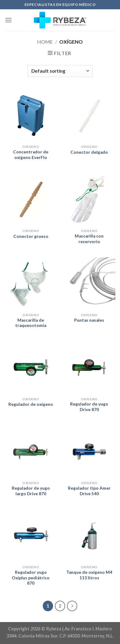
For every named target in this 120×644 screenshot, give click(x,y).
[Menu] (8, 20)
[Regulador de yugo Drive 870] (89, 367)
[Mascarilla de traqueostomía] (31, 283)
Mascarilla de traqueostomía (30, 323)
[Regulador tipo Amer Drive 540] (89, 452)
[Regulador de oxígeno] (31, 367)
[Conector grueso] (31, 199)
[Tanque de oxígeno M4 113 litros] (89, 536)
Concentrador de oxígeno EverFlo (30, 154)
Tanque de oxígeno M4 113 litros (89, 575)
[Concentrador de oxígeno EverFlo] (31, 115)
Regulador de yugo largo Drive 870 (31, 491)
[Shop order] (59, 71)
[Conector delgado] (89, 115)
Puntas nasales (89, 320)
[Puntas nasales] (89, 283)
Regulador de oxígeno (30, 404)
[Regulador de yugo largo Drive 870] (31, 452)
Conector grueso (30, 236)
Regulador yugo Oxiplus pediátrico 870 (31, 578)
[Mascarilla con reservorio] (89, 199)
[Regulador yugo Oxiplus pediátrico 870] (31, 536)
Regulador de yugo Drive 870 (89, 406)
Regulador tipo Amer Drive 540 (89, 491)
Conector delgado (89, 152)
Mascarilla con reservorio (89, 239)
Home (45, 42)
